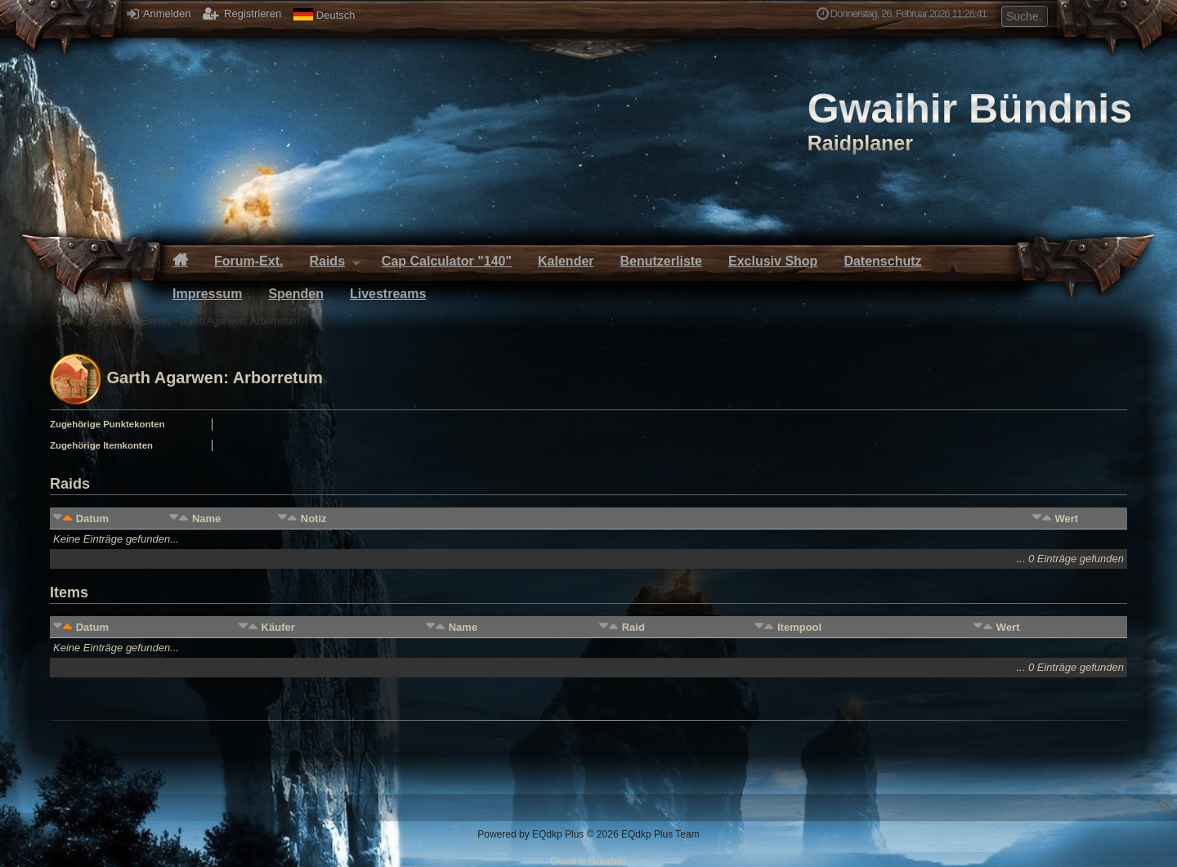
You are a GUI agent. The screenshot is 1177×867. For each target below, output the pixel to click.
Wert (1066, 518)
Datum (92, 518)
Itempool (799, 627)
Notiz (314, 518)
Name (206, 518)
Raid (633, 627)
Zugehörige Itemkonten (101, 445)
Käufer (278, 627)
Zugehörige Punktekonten (107, 424)
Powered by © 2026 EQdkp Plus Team (588, 834)
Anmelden (158, 13)
